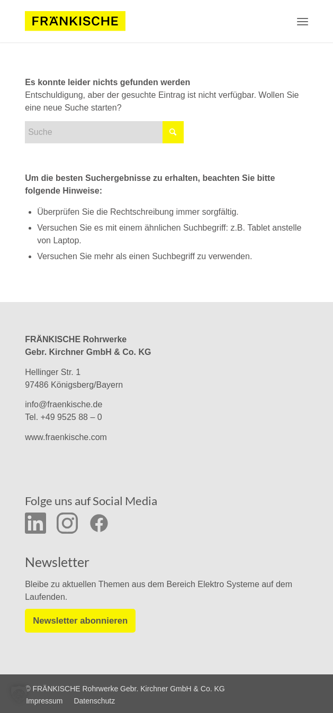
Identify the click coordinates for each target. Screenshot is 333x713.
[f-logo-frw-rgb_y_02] (75, 21)
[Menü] (302, 21)
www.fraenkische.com (66, 437)
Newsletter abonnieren (78, 620)
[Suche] (104, 132)
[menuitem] (302, 21)
